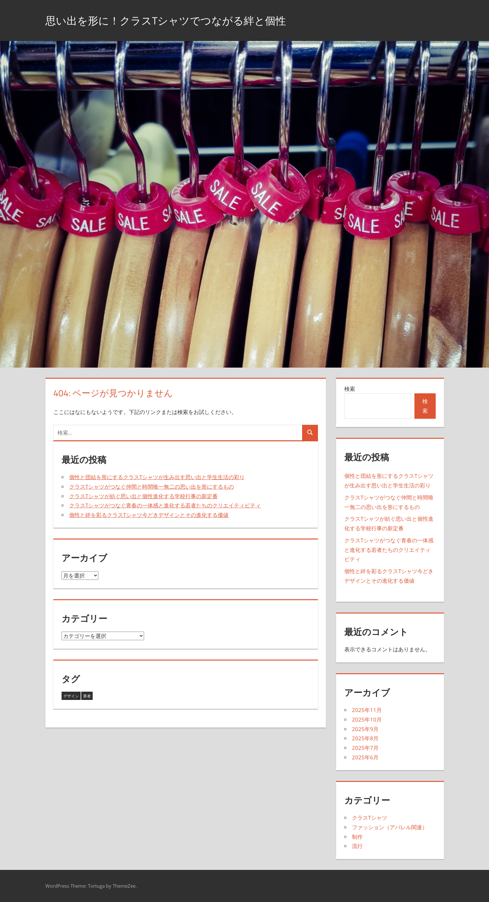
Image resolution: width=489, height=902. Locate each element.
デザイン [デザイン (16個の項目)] (71, 696)
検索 (349, 388)
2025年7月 (365, 747)
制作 (357, 836)
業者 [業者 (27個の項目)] (87, 696)
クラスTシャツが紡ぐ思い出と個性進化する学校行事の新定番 (143, 496)
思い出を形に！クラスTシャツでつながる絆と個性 (176, 20)
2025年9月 (365, 729)
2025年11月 (367, 710)
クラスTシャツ (369, 817)
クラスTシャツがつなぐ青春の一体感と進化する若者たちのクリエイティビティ (165, 505)
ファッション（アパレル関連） (389, 827)
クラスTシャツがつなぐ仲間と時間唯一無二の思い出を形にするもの (151, 486)
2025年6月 (365, 757)
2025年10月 (367, 719)
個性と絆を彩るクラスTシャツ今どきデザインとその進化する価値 (148, 515)
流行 (357, 846)
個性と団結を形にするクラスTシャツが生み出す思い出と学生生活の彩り (157, 477)
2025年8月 (365, 738)
